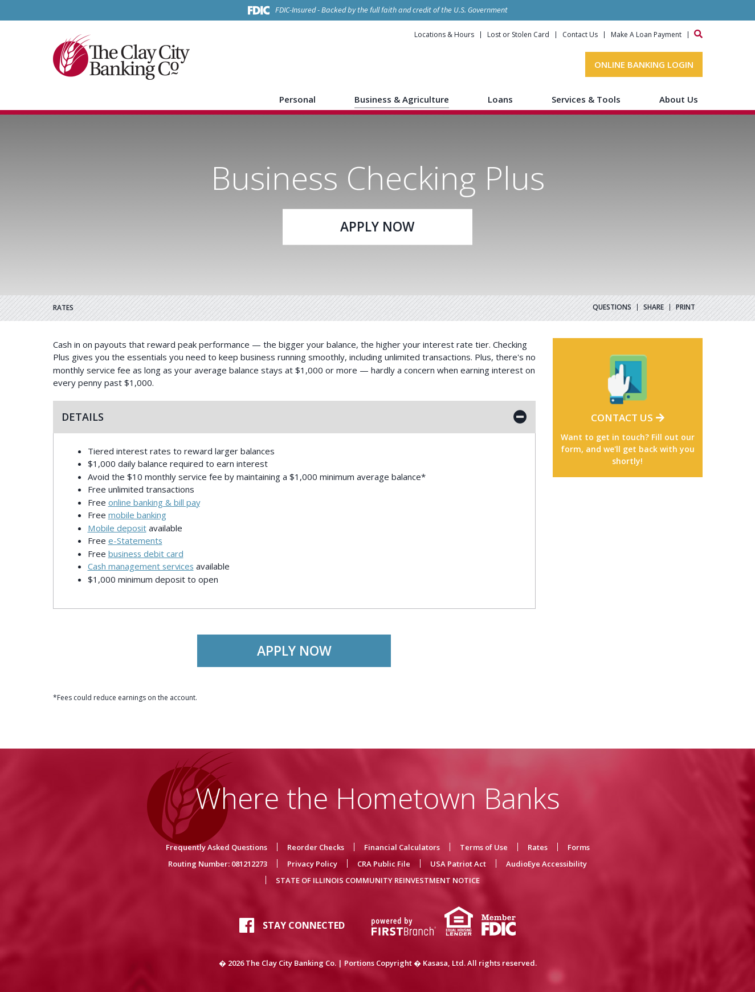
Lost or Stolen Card (518, 34)
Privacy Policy (312, 864)
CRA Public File (383, 864)
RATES (63, 307)
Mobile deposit (117, 528)
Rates (538, 847)
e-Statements (135, 540)
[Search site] (698, 33)
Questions (612, 307)
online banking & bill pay (154, 502)
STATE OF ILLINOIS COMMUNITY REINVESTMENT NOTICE (378, 880)
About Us (678, 99)
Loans (500, 99)
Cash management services (142, 566)
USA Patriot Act (458, 864)
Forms (579, 847)
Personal (297, 99)
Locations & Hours (444, 34)
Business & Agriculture (401, 99)
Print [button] (685, 307)
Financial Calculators (402, 847)
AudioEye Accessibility (546, 864)
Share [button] (653, 307)
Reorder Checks (315, 847)
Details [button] (83, 417)
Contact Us (580, 34)
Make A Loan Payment (646, 34)
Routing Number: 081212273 (217, 864)
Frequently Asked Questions (216, 847)
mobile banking (137, 515)
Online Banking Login (643, 64)
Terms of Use (484, 847)
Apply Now (377, 227)
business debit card (146, 553)
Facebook (246, 925)
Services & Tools (586, 99)
